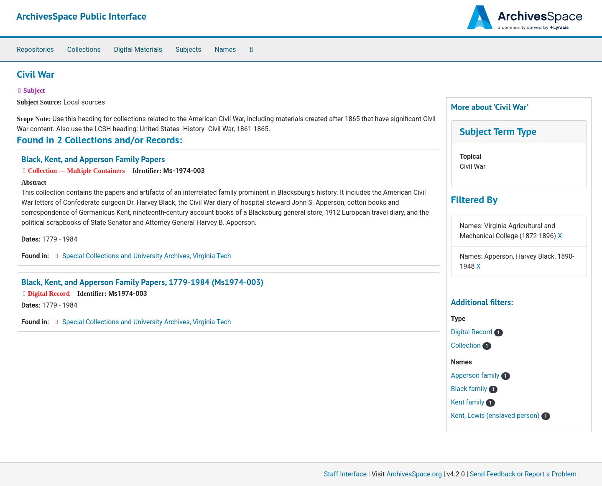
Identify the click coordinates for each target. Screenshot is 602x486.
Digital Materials (138, 49)
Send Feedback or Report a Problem (523, 474)
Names (225, 49)
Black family (474, 389)
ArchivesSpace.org (414, 474)
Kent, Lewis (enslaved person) (500, 416)
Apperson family (480, 375)
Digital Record (477, 332)
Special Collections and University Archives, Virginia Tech (146, 256)
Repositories (35, 49)
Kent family (473, 402)
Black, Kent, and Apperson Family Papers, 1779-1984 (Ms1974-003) (142, 282)
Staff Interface (345, 474)
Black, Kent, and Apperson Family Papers (93, 159)
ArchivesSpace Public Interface (81, 16)
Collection (471, 345)
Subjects (188, 49)
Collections (84, 49)
